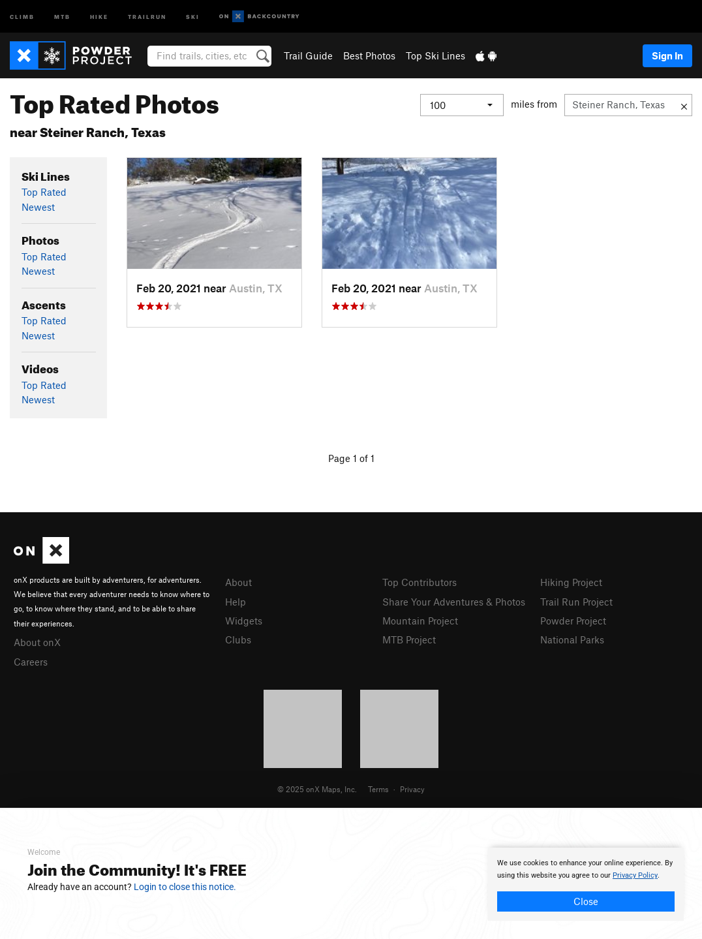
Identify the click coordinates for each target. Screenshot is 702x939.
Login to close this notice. (185, 887)
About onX (37, 642)
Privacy (412, 788)
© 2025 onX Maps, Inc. (317, 788)
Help (235, 602)
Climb (22, 16)
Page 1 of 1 (351, 458)
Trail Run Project (576, 602)
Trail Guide (308, 55)
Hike (99, 16)
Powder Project (573, 620)
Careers (31, 662)
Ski (193, 16)
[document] (586, 884)
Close (585, 901)
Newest (38, 207)
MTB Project (409, 639)
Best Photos (369, 55)
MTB (62, 16)
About (238, 582)
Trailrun (147, 16)
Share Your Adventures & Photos (453, 602)
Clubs (238, 639)
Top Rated (44, 192)
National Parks (572, 639)
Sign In (667, 55)
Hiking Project (571, 582)
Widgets (243, 620)
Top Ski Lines (435, 55)
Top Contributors (419, 582)
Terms (378, 788)
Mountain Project (420, 620)
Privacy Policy (635, 875)
